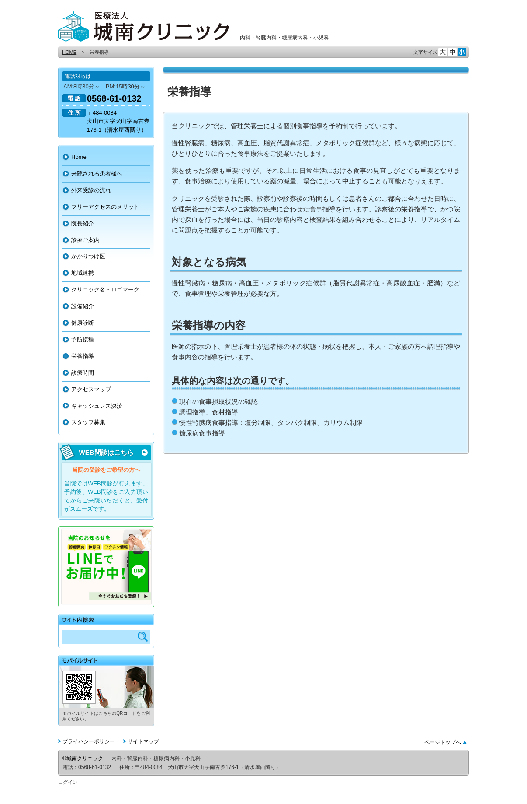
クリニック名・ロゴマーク (105, 289)
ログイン (67, 782)
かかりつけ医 (88, 256)
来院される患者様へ (96, 173)
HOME (69, 52)
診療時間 (82, 372)
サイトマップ (143, 741)
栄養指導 (82, 356)
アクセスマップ (91, 389)
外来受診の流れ (91, 190)
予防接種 (82, 339)
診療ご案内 (85, 240)
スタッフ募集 (88, 422)
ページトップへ (442, 742)
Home (79, 157)
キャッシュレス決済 (96, 406)
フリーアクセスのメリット (105, 207)
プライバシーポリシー (88, 741)
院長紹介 (82, 223)
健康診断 (82, 322)
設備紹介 (82, 306)
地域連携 (82, 273)
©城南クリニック (82, 758)
